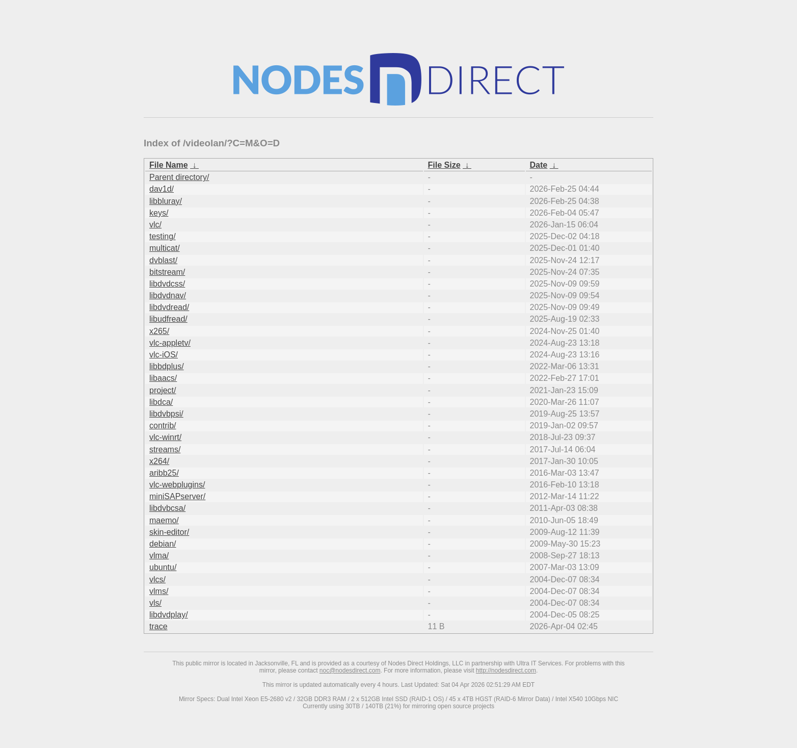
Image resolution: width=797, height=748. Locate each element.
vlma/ (159, 555)
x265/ (159, 331)
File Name (168, 165)
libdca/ (161, 402)
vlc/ (155, 224)
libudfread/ (168, 319)
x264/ (159, 461)
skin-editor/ (169, 532)
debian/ (162, 543)
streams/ (164, 449)
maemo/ (164, 520)
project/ (162, 390)
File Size (444, 165)
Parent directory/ (179, 177)
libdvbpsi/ (166, 413)
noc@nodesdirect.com (350, 670)
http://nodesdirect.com (506, 670)
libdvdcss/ (167, 283)
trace (158, 626)
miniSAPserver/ (177, 496)
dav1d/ (161, 189)
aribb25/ (164, 473)
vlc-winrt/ (165, 437)
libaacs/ (163, 378)
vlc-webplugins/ (177, 484)
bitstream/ (167, 272)
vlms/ (158, 591)
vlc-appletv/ (170, 343)
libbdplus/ (166, 366)
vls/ (155, 603)
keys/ (158, 213)
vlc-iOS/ (163, 354)
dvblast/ (163, 260)
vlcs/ (157, 579)
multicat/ (164, 248)
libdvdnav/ (167, 295)
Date (539, 165)
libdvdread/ (169, 307)
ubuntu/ (162, 567)
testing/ (162, 236)
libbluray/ (165, 201)
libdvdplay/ (168, 614)
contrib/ (162, 425)
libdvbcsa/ (167, 508)
